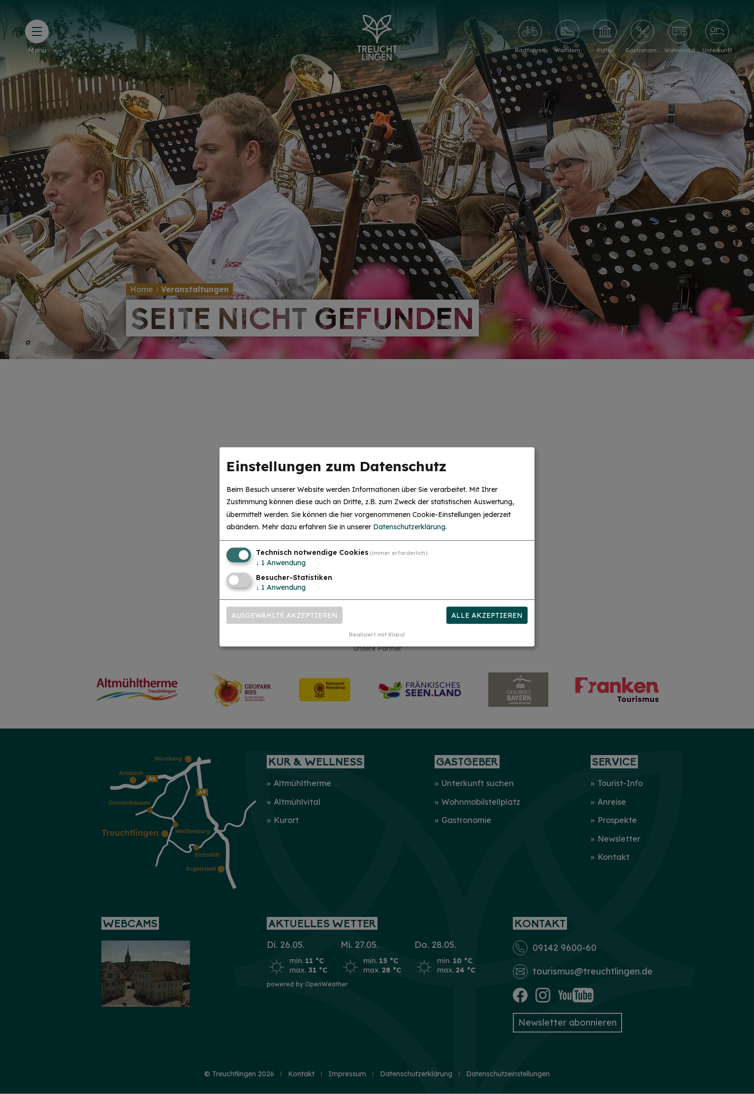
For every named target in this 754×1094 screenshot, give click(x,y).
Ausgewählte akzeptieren (284, 615)
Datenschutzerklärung (409, 526)
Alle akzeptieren (487, 615)
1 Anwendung (281, 562)
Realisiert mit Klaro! (377, 635)
